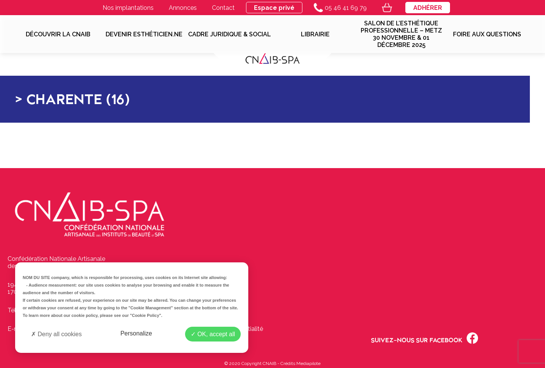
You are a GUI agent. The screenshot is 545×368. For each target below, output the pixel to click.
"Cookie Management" (150, 308)
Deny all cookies (56, 334)
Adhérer (427, 7)
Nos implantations (128, 7)
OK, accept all (213, 334)
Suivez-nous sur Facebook (424, 338)
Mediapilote (308, 363)
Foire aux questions (487, 34)
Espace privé (274, 7)
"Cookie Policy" (145, 315)
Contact (223, 7)
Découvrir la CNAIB (58, 34)
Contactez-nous (218, 291)
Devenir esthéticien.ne (144, 34)
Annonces (183, 7)
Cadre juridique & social (229, 34)
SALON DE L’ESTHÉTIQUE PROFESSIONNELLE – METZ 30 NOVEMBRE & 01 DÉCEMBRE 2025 (401, 34)
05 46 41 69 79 (340, 7)
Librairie (315, 34)
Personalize (136, 333)
